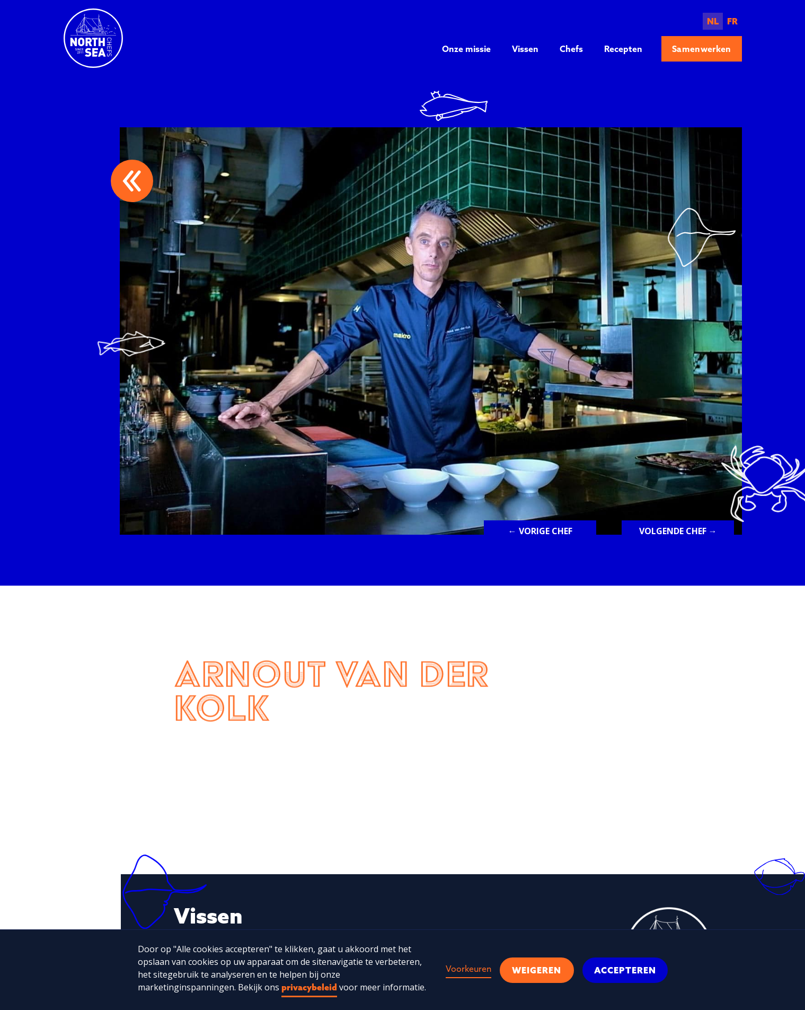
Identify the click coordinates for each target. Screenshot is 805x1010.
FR (732, 21)
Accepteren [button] (625, 970)
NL (713, 21)
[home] (93, 38)
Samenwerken (701, 48)
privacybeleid (309, 987)
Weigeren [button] (536, 970)
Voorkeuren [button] (468, 968)
